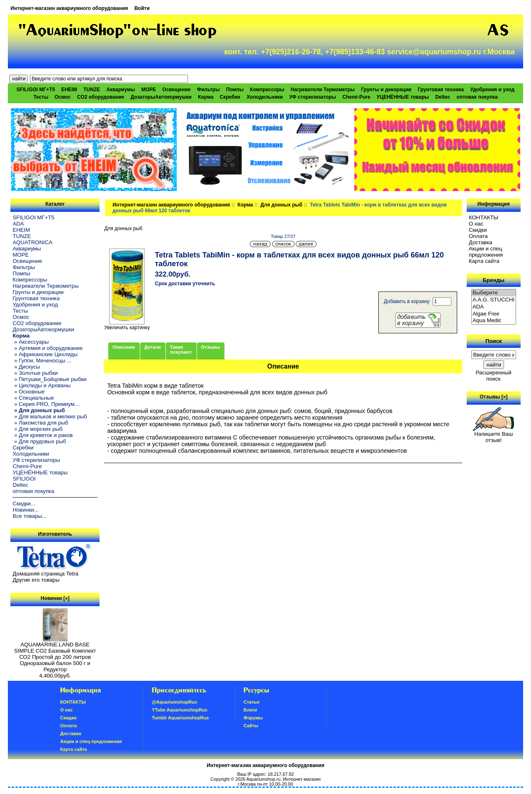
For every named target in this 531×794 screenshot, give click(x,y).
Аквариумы (120, 89)
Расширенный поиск (494, 375)
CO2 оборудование (100, 97)
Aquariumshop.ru (263, 779)
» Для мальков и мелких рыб (49, 416)
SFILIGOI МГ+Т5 (36, 89)
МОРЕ (148, 89)
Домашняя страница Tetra (45, 574)
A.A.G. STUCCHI (494, 300)
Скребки (230, 97)
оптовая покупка (477, 97)
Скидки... (23, 503)
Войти (142, 8)
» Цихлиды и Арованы (41, 385)
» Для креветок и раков (42, 435)
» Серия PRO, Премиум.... (46, 404)
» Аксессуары (30, 342)
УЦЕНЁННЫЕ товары (403, 97)
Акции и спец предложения (486, 251)
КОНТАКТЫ (483, 217)
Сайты (251, 725)
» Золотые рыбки (35, 373)
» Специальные (33, 398)
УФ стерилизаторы (312, 97)
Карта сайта (484, 261)
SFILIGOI (24, 479)
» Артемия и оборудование (47, 348)
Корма (245, 205)
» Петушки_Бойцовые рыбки (49, 379)
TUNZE (91, 89)
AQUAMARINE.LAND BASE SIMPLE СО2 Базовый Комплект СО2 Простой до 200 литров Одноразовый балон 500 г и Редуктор (55, 654)
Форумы (253, 717)
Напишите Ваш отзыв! (493, 434)
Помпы (235, 89)
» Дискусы (26, 367)
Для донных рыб (281, 205)
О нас (476, 224)
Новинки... (25, 510)
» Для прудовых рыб (39, 441)
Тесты (40, 97)
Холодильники (264, 97)
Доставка (480, 242)
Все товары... (29, 516)
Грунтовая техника (441, 89)
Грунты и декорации (386, 89)
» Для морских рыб (37, 429)
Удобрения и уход (492, 89)
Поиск (493, 341)
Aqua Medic (494, 320)
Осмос (63, 97)
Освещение (176, 89)
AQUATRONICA (32, 242)
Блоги (250, 709)
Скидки (478, 230)
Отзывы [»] (493, 397)
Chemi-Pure (356, 97)
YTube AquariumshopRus (179, 709)
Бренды (493, 280)
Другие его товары (35, 580)
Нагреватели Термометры (323, 89)
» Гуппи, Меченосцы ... (41, 360)
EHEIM (69, 89)
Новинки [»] (55, 598)
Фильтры (208, 89)
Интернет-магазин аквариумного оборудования (69, 8)
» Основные (28, 392)
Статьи (251, 701)
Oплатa (478, 236)
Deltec (442, 97)
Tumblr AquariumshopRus (180, 717)
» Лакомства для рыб (40, 423)
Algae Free (494, 314)
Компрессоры (267, 89)
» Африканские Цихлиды (45, 354)
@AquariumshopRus (174, 701)
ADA (18, 224)
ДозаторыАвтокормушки (161, 97)
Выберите (494, 292)
